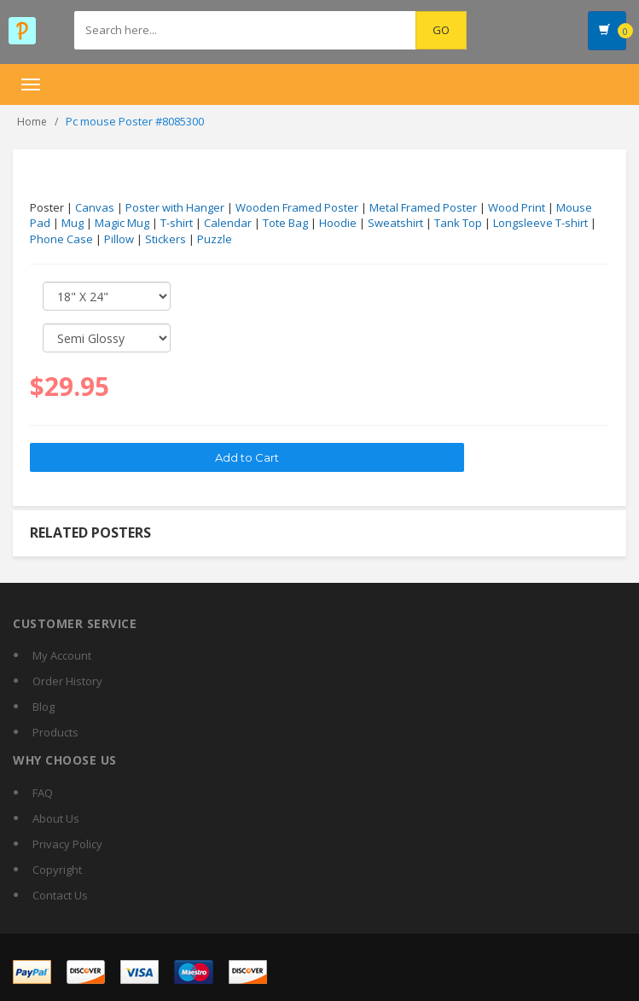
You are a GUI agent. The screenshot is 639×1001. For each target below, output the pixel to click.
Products (55, 732)
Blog (43, 706)
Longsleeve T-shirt (540, 222)
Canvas (94, 207)
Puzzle (214, 239)
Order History (67, 681)
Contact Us (60, 895)
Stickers (165, 239)
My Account (61, 655)
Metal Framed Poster (423, 207)
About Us (55, 818)
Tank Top (458, 222)
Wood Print (516, 207)
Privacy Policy (67, 844)
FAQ (42, 792)
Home (32, 121)
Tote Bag (285, 222)
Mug (72, 222)
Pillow (119, 239)
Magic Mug (122, 222)
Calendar (228, 222)
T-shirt (176, 222)
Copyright (57, 869)
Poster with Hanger (174, 207)
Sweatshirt (395, 222)
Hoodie (338, 222)
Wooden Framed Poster (296, 207)
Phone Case (61, 239)
